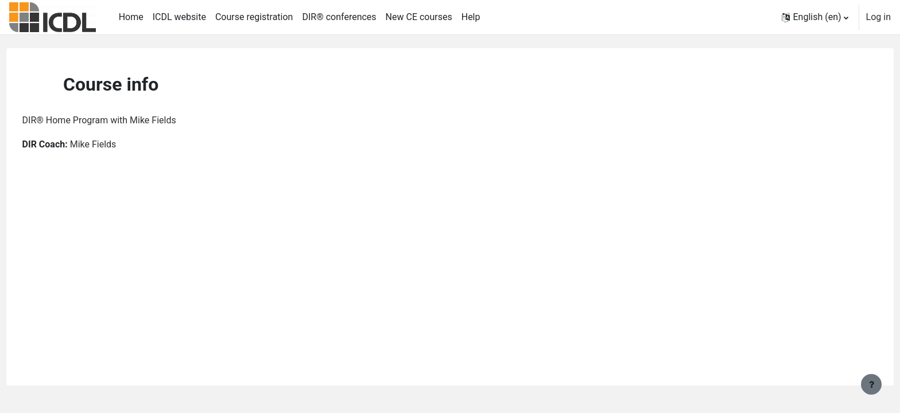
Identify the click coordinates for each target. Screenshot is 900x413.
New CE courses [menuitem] (419, 16)
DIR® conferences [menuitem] (339, 16)
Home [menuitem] (131, 16)
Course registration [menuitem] (254, 16)
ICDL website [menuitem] (179, 16)
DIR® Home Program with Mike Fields (120, 120)
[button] (815, 17)
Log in (878, 16)
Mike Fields (114, 144)
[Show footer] (871, 384)
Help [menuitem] (470, 16)
